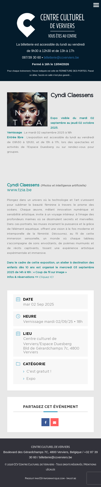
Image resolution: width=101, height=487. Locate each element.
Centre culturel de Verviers (50, 446)
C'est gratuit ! (38, 371)
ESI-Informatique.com (52, 478)
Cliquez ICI (46, 277)
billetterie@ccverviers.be (61, 57)
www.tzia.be (19, 190)
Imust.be (71, 478)
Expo (30, 379)
